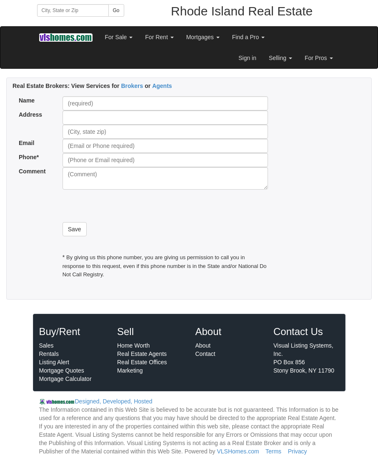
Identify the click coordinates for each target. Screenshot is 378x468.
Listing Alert (54, 362)
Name (27, 100)
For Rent (159, 37)
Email (26, 143)
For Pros (319, 58)
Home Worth (133, 345)
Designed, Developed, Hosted (114, 401)
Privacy (297, 451)
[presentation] (126, 206)
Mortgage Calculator (65, 378)
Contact (205, 353)
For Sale (119, 37)
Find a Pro (248, 37)
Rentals (49, 353)
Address (30, 114)
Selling (280, 58)
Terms (273, 451)
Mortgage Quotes (61, 370)
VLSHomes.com (238, 451)
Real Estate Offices (142, 362)
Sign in (247, 58)
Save (74, 229)
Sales (46, 345)
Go (116, 10)
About (203, 345)
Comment (33, 171)
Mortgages (203, 37)
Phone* (29, 157)
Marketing (130, 370)
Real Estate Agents (142, 353)
